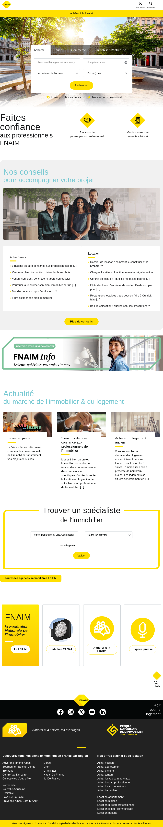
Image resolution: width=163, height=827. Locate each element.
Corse (47, 762)
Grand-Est (50, 770)
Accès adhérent (142, 823)
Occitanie (8, 793)
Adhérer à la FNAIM (81, 13)
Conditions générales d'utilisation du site (70, 823)
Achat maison (105, 762)
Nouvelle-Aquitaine (13, 789)
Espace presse (121, 823)
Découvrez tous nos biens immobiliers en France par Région (45, 755)
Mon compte (140, 7)
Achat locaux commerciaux (113, 778)
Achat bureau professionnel (113, 782)
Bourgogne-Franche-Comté (18, 766)
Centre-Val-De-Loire (14, 774)
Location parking (107, 812)
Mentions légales (21, 823)
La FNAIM (20, 649)
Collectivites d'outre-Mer (17, 778)
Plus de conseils (81, 321)
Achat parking (105, 770)
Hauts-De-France (54, 774)
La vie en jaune (19, 438)
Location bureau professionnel (115, 804)
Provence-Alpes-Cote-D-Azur (20, 801)
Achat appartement (108, 766)
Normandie (9, 785)
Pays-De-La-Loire (13, 797)
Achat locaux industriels (111, 786)
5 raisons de (87, 134)
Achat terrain (105, 774)
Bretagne (7, 770)
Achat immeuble (107, 790)
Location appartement (110, 797)
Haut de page (157, 683)
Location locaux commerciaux (115, 808)
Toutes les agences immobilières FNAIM (31, 578)
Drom (47, 766)
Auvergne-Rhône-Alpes (16, 762)
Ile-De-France (52, 778)
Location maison (107, 801)
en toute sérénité (137, 134)
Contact (39, 823)
